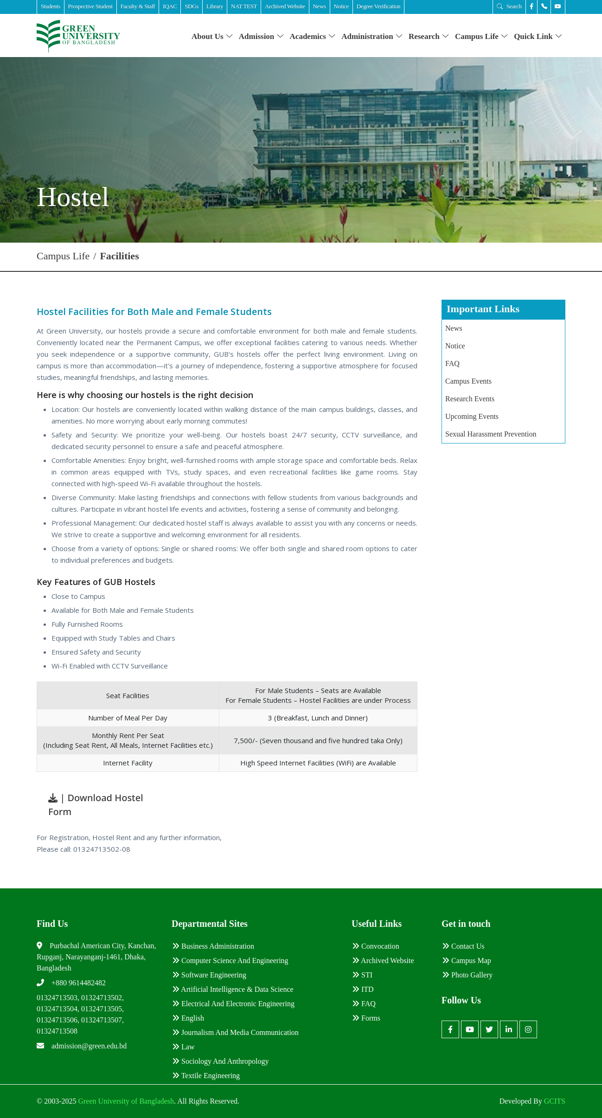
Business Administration (213, 946)
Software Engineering (209, 975)
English (188, 1018)
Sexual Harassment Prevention (490, 434)
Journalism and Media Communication (235, 1032)
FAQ (452, 363)
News (453, 328)
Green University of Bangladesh (125, 1101)
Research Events (469, 399)
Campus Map (466, 960)
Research (429, 36)
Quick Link (538, 36)
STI (362, 975)
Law (183, 1047)
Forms (366, 1018)
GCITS (554, 1101)
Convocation (375, 946)
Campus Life (481, 36)
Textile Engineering (206, 1075)
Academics (313, 36)
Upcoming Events (472, 416)
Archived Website (383, 960)
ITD (363, 989)
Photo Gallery (467, 975)
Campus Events (468, 381)
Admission (261, 36)
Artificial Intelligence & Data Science (233, 989)
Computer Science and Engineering (230, 960)
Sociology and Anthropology (220, 1061)
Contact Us (463, 946)
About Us (212, 36)
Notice (455, 346)
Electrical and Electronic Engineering (233, 1004)
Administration (372, 36)
